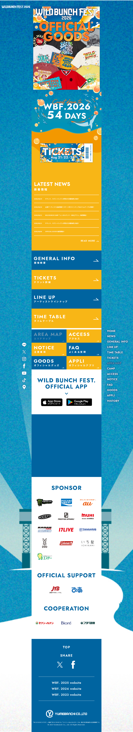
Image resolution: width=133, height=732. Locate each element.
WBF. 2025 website (66, 683)
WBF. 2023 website (66, 694)
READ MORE (90, 240)
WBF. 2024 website (66, 689)
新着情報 (41, 189)
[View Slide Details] (66, 48)
